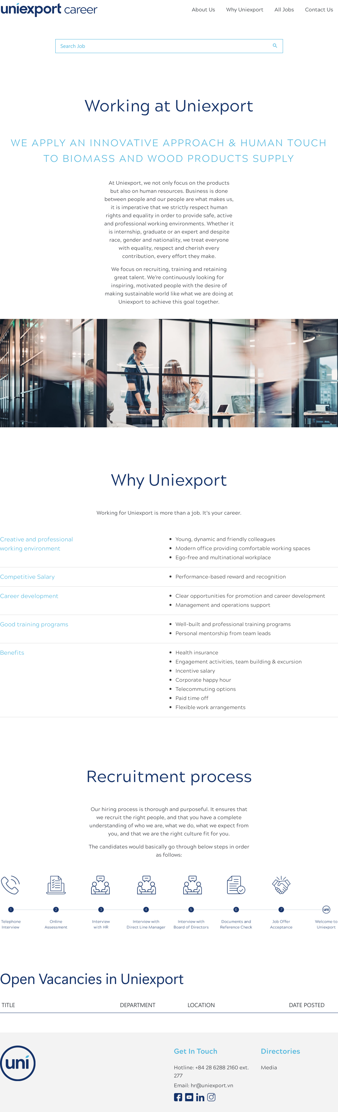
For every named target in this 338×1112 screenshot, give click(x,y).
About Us (203, 10)
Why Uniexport (244, 10)
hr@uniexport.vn (212, 1085)
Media (269, 1067)
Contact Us (319, 10)
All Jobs (284, 10)
